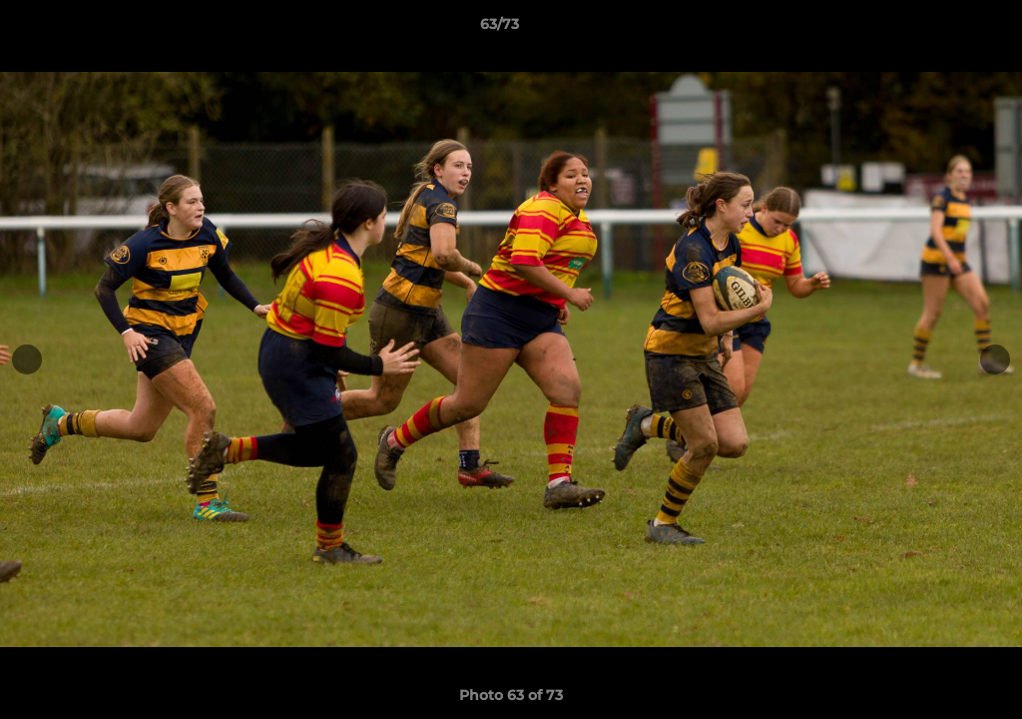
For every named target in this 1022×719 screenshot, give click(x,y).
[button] (938, 29)
